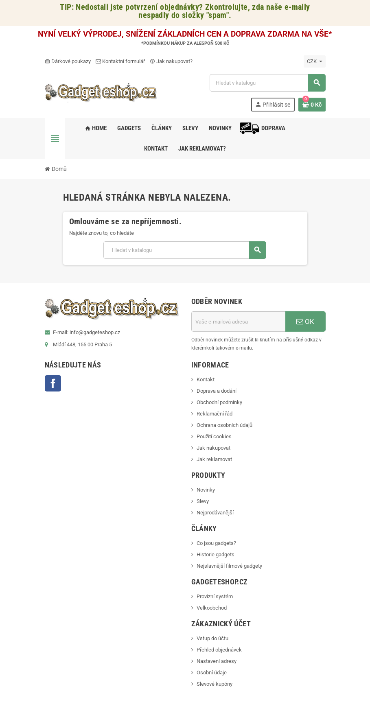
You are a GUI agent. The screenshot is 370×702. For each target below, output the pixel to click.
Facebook (53, 383)
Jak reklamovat (214, 459)
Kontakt (206, 379)
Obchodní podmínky (219, 402)
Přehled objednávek (219, 650)
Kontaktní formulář (120, 61)
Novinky (206, 490)
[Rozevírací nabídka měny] (315, 61)
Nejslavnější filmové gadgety (229, 566)
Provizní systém (215, 596)
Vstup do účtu (212, 638)
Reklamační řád (214, 414)
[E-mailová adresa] (238, 321)
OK (305, 321)
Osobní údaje (212, 672)
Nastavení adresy (216, 661)
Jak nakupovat (213, 448)
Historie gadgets (215, 554)
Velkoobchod (212, 608)
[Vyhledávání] (267, 83)
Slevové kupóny (214, 684)
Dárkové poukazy (68, 61)
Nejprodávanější (215, 513)
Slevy (203, 501)
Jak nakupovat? (171, 61)
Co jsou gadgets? (216, 543)
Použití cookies (214, 436)
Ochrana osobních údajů (224, 425)
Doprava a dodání (216, 391)
